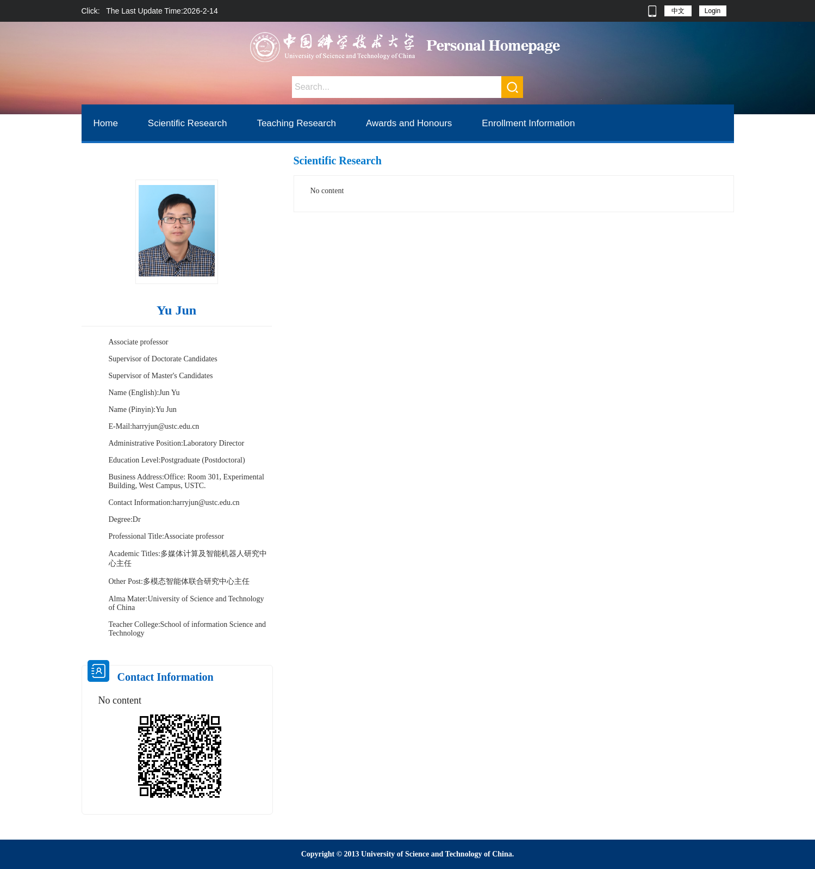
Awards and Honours (409, 123)
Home (106, 123)
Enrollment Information (528, 123)
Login (712, 11)
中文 (678, 11)
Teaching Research (296, 123)
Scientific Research (187, 123)
